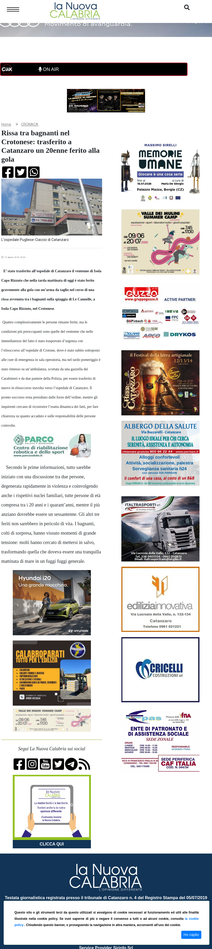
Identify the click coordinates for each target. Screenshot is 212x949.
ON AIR (49, 69)
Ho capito (191, 935)
